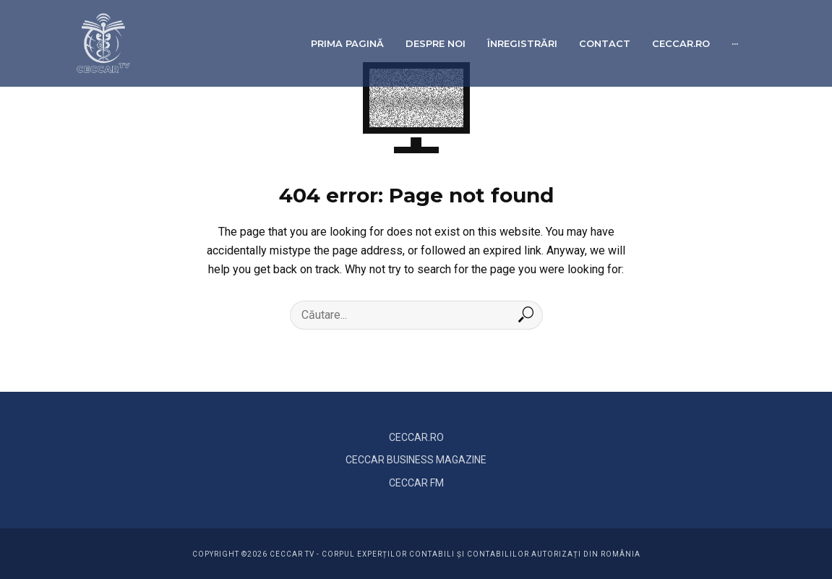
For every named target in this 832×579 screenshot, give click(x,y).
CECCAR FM (416, 483)
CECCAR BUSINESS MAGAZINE (416, 460)
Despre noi (436, 43)
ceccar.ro (681, 43)
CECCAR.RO (416, 437)
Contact (604, 43)
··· (735, 43)
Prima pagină (347, 43)
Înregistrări (522, 43)
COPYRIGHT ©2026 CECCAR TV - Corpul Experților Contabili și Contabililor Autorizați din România (416, 554)
